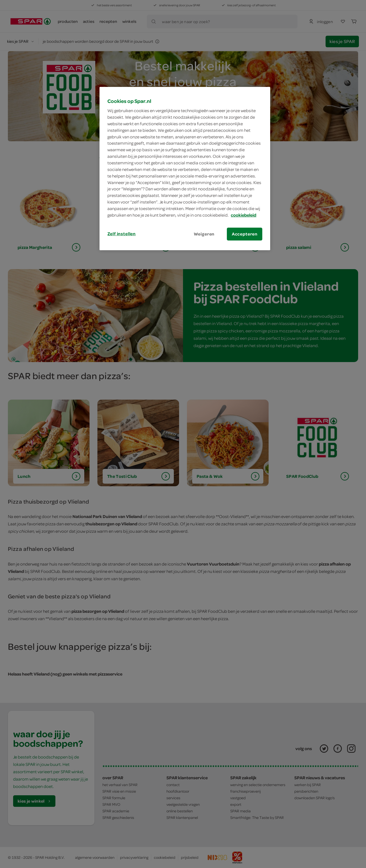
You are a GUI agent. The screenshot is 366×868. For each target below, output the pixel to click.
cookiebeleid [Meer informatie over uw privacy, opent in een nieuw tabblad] (243, 215)
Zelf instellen (121, 234)
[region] (185, 168)
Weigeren (204, 234)
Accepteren (245, 234)
